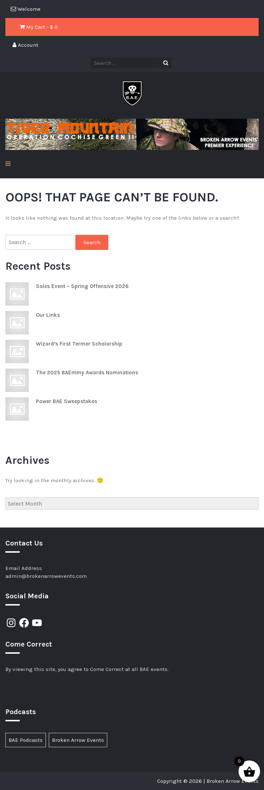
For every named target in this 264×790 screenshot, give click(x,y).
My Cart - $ (39, 27)
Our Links (48, 315)
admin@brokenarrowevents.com (46, 576)
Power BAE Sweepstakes (66, 401)
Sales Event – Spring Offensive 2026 (82, 286)
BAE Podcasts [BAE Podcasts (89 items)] (26, 740)
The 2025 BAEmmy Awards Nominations (87, 372)
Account (25, 45)
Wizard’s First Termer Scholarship (79, 344)
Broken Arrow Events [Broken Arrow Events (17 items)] (78, 740)
